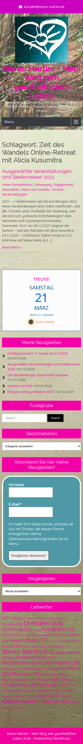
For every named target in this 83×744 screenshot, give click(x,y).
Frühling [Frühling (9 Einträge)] (30, 635)
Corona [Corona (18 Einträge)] (12, 624)
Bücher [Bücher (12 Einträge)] (59, 618)
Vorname (16, 484)
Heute (41, 278)
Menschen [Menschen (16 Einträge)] (35, 668)
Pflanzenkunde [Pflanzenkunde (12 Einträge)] (56, 674)
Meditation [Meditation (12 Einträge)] (12, 669)
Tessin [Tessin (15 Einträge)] (23, 696)
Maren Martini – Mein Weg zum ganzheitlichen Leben (42, 82)
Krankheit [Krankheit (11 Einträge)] (70, 641)
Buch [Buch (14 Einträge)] (44, 618)
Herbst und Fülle (20, 385)
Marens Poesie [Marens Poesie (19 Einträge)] (38, 657)
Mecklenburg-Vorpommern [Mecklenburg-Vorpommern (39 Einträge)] (41, 662)
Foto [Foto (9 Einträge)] (36, 629)
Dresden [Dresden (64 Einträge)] (43, 623)
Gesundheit (10, 189)
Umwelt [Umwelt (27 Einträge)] (46, 696)
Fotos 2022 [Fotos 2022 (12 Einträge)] (12, 635)
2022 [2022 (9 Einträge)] (22, 618)
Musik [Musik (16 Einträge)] (57, 668)
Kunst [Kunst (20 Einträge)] (11, 646)
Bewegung (43, 184)
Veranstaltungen (14, 194)
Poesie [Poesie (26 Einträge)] (48, 679)
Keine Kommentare (17, 184)
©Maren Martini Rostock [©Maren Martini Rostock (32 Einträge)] (35, 701)
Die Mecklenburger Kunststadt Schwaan (38, 375)
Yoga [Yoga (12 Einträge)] (66, 696)
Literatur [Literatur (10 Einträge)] (42, 646)
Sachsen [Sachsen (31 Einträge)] (53, 684)
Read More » (12, 247)
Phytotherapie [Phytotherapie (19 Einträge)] (19, 679)
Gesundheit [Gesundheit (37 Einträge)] (28, 640)
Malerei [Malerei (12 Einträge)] (59, 646)
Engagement (63, 184)
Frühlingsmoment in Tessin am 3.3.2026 (38, 353)
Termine (57, 189)
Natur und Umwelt (35, 189)
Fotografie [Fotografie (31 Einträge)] (59, 629)
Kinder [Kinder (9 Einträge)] (54, 641)
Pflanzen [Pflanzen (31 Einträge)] (27, 673)
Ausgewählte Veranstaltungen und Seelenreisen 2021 (37, 174)
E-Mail (15, 504)
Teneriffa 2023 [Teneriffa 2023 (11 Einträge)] (49, 691)
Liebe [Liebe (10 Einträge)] (28, 646)
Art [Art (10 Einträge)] (31, 618)
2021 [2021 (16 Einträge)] (9, 617)
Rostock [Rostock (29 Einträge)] (24, 684)
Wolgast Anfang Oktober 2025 (31, 391)
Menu (9, 121)
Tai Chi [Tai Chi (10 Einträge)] (14, 690)
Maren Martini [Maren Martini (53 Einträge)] (28, 651)
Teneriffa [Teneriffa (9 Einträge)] (29, 690)
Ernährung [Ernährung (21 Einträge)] (16, 629)
